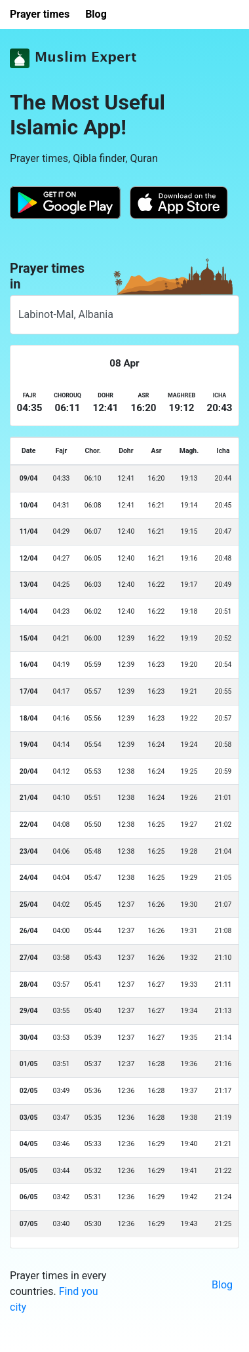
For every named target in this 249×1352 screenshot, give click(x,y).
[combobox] (124, 314)
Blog (222, 1285)
